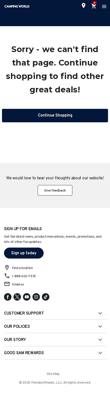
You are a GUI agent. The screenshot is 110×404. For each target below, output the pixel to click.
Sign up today (23, 253)
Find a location (22, 268)
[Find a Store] (83, 5)
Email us (18, 284)
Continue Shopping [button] (55, 115)
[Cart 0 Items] (94, 6)
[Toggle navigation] (103, 6)
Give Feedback (55, 191)
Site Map (53, 374)
